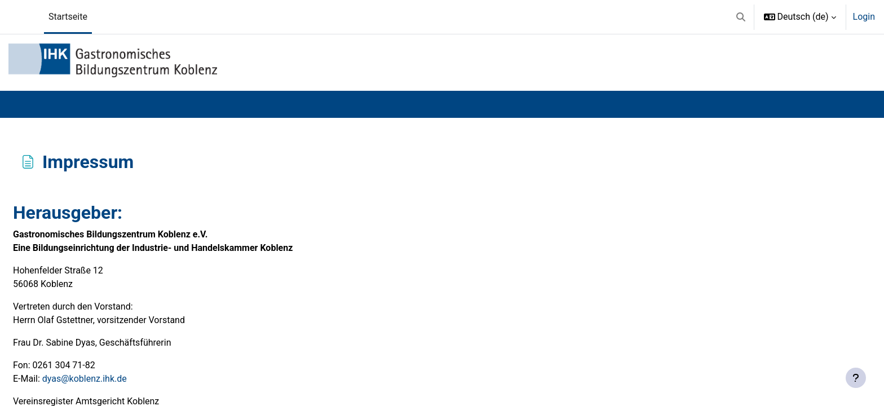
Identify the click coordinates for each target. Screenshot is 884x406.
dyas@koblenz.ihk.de (84, 378)
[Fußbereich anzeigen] (856, 378)
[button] (741, 17)
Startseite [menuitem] (67, 16)
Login (864, 16)
